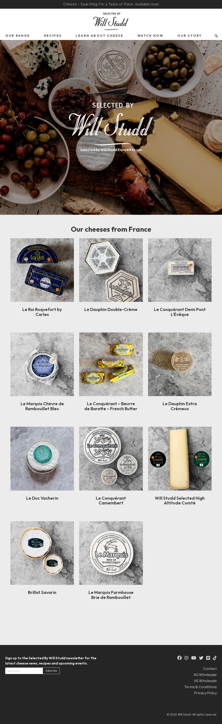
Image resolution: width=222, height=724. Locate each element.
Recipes (53, 36)
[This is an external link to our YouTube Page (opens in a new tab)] (193, 658)
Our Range (17, 36)
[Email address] (24, 671)
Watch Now (150, 36)
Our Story (189, 36)
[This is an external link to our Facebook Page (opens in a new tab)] (179, 658)
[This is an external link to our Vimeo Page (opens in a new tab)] (208, 658)
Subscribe (51, 670)
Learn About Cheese (100, 36)
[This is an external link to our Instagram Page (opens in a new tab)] (186, 658)
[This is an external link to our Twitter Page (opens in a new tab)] (201, 658)
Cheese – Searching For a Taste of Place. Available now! (110, 4)
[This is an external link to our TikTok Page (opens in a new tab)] (215, 658)
